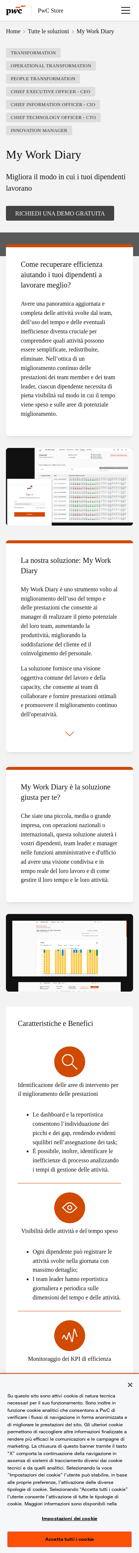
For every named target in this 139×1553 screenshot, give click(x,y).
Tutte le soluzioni (48, 31)
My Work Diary (96, 31)
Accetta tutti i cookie (69, 1539)
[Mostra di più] (69, 734)
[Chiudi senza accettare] (130, 1385)
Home (13, 31)
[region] (69, 1463)
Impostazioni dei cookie (69, 1518)
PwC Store (50, 10)
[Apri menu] (125, 10)
